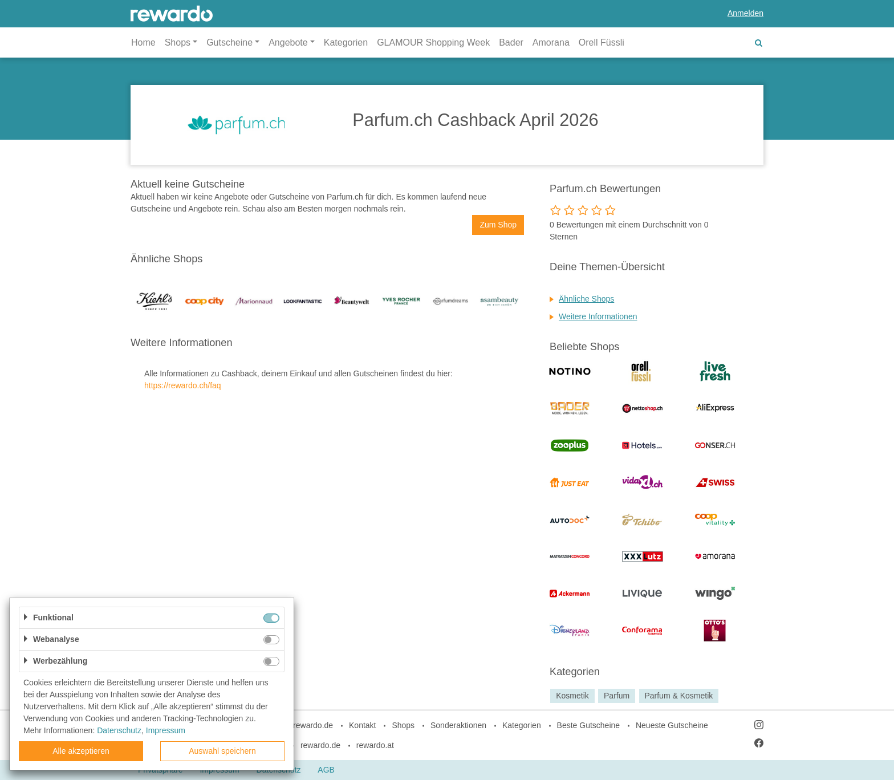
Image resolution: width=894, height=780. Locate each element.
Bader (511, 42)
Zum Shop (498, 224)
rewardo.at (375, 745)
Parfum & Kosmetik (678, 695)
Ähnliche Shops (586, 298)
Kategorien (346, 42)
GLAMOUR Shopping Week (433, 42)
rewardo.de (320, 745)
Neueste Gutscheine (672, 725)
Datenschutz (119, 730)
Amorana (551, 42)
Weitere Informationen (598, 316)
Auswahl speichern (222, 750)
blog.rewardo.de (304, 725)
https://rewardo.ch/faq (182, 385)
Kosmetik (572, 695)
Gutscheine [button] (229, 42)
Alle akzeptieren (80, 750)
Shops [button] (177, 42)
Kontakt (362, 725)
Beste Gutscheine (588, 725)
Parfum (616, 695)
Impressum (165, 730)
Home (143, 42)
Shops (403, 725)
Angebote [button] (288, 42)
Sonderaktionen (458, 725)
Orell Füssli (601, 42)
